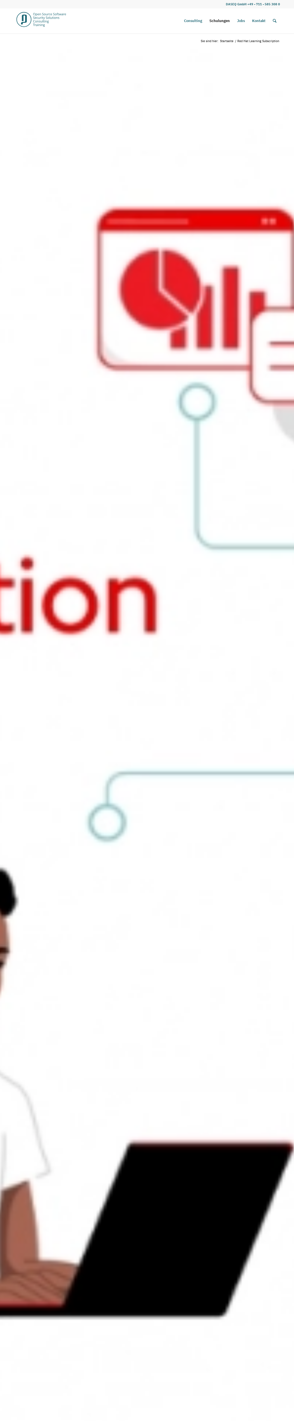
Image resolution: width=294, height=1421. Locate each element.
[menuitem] (193, 20)
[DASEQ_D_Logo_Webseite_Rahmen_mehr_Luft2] (41, 20)
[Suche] (274, 20)
